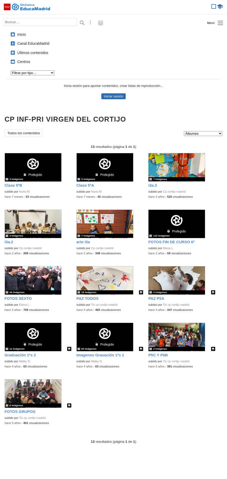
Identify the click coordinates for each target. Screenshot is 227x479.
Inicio (21, 34)
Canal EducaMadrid (33, 43)
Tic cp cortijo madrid (104, 304)
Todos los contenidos (23, 133)
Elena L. (168, 248)
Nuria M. (25, 191)
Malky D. (25, 361)
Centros (23, 62)
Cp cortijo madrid (174, 191)
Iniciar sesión (113, 96)
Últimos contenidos (32, 53)
